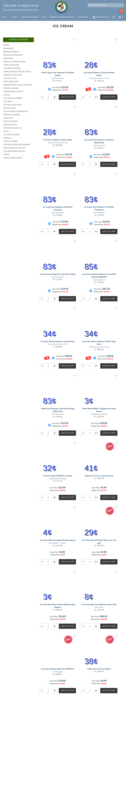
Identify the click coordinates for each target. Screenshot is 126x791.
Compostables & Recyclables (17, 71)
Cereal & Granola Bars (14, 62)
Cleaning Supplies (11, 68)
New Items (8, 118)
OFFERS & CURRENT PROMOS (61, 17)
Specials (7, 138)
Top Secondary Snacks (14, 151)
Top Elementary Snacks (14, 148)
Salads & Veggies (11, 134)
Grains (6, 95)
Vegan (6, 154)
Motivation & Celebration (15, 111)
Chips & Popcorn (11, 65)
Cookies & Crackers (12, 75)
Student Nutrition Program (16, 144)
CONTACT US (82, 17)
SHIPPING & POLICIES (30, 17)
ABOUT (15, 17)
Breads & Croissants (13, 55)
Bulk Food (8, 58)
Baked (6, 45)
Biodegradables (11, 52)
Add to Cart (67, 97)
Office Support (10, 121)
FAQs (44, 17)
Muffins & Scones (11, 115)
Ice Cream (8, 101)
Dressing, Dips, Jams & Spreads (17, 85)
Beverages (8, 48)
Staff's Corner (10, 141)
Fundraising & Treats (13, 91)
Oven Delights (10, 125)
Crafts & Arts (9, 78)
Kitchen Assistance (12, 105)
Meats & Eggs (9, 108)
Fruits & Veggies (11, 88)
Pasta (6, 131)
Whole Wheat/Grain (12, 158)
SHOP (5, 17)
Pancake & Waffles (12, 128)
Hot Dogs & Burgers (13, 98)
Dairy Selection (10, 81)
